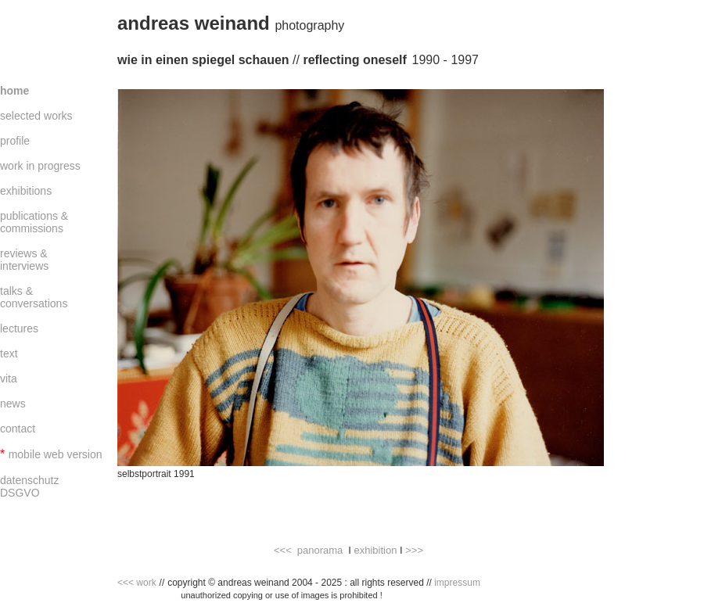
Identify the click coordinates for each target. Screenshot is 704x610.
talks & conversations (33, 297)
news (13, 403)
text (9, 353)
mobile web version (55, 454)
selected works (36, 115)
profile (15, 141)
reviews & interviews (24, 259)
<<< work (136, 582)
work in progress (40, 166)
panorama (320, 550)
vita (8, 378)
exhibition (375, 550)
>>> (414, 550)
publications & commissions (34, 222)
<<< (283, 550)
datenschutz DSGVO (29, 486)
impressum (457, 582)
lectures (19, 328)
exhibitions (26, 191)
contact (17, 428)
